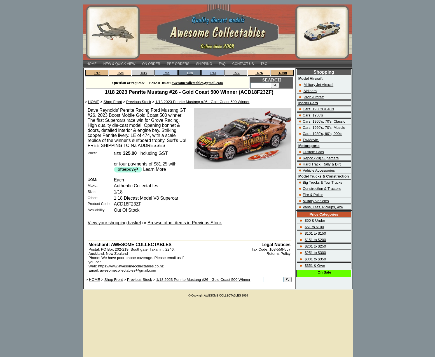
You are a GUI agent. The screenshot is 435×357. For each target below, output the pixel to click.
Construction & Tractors (322, 188)
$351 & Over (315, 265)
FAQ (222, 64)
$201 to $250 (315, 246)
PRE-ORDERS (178, 64)
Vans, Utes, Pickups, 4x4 (323, 207)
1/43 (143, 73)
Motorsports (309, 146)
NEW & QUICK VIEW (119, 64)
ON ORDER (151, 64)
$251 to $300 (315, 253)
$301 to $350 (315, 259)
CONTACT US (243, 64)
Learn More (154, 169)
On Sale (324, 272)
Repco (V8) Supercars (321, 158)
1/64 (213, 73)
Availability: (97, 210)
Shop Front (113, 102)
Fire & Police (313, 195)
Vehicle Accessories (319, 170)
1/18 (97, 73)
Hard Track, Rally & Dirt (322, 164)
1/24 (120, 73)
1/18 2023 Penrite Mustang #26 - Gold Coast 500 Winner (202, 102)
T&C (264, 64)
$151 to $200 (315, 240)
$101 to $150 (315, 233)
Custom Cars (313, 152)
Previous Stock (138, 102)
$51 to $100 (314, 227)
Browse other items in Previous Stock (185, 222)
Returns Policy (278, 253)
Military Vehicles (316, 201)
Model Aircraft (310, 78)
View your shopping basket (114, 222)
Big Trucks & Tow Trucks (322, 182)
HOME (91, 64)
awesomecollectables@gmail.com (128, 270)
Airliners (310, 91)
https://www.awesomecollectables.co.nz (131, 266)
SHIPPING (204, 64)
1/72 (236, 73)
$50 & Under (315, 220)
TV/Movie (310, 140)
